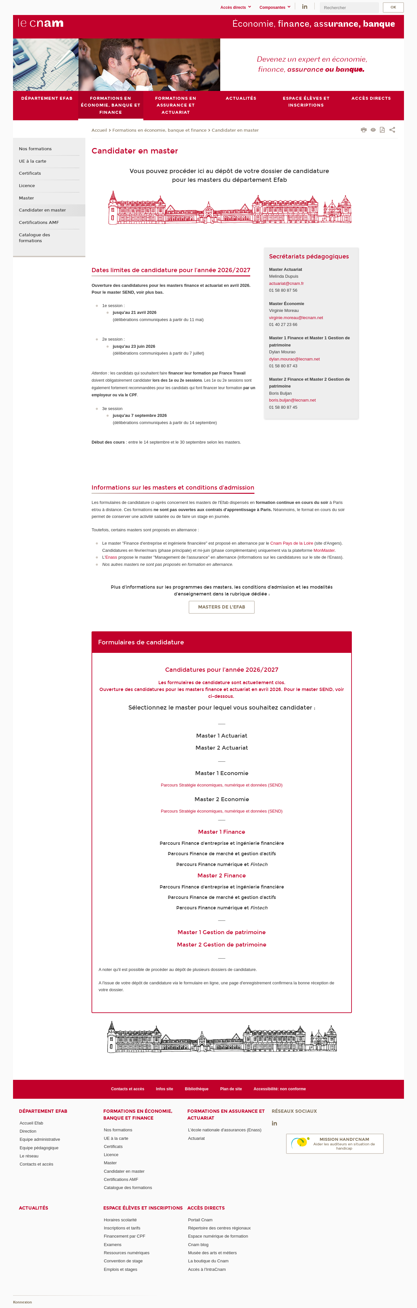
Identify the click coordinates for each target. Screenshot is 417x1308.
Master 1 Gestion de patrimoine (222, 932)
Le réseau (29, 1156)
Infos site (164, 1089)
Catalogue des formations (34, 237)
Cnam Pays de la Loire (291, 543)
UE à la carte (32, 161)
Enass (111, 557)
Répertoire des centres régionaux (219, 1228)
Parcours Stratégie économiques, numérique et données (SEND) (222, 784)
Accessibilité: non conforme (280, 1089)
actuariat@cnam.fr (286, 283)
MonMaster (324, 550)
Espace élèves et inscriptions (143, 1208)
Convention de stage (123, 1260)
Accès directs (206, 1208)
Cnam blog (198, 1244)
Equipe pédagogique (39, 1147)
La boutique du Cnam (208, 1260)
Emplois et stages (120, 1269)
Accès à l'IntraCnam (207, 1269)
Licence (27, 185)
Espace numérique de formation (218, 1236)
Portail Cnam (200, 1219)
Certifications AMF (39, 222)
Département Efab (43, 1111)
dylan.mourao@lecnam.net (294, 358)
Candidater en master (235, 130)
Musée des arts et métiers (212, 1252)
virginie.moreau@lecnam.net (296, 317)
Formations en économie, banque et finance (159, 130)
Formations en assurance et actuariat (226, 1114)
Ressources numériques (127, 1252)
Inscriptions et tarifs (122, 1228)
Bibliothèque (196, 1089)
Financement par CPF (124, 1236)
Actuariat (196, 1138)
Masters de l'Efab (221, 607)
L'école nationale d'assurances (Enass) (224, 1129)
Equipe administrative (40, 1139)
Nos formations (35, 149)
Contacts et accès (127, 1089)
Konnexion (22, 1302)
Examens (113, 1244)
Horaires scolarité (120, 1219)
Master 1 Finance (221, 832)
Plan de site (231, 1089)
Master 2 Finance (221, 875)
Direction (28, 1131)
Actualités (33, 1208)
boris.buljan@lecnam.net (292, 400)
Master (26, 197)
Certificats (30, 173)
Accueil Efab (31, 1122)
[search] (349, 7)
